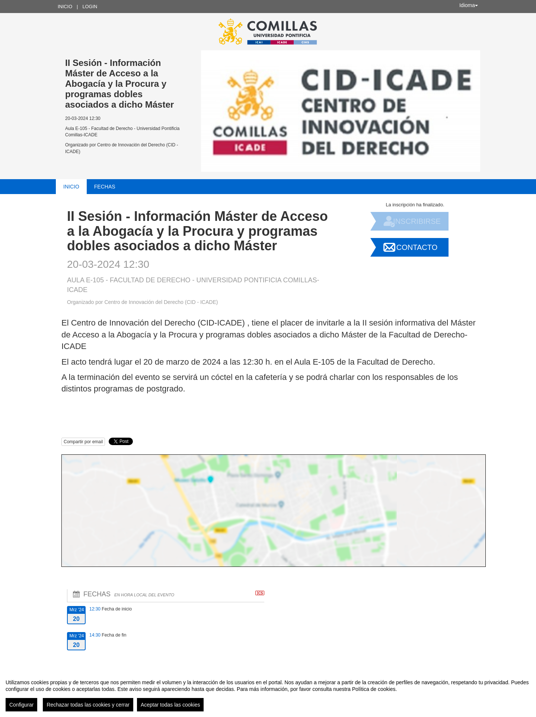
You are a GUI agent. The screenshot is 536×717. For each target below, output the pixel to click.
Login (89, 6)
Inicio (65, 6)
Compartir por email (83, 441)
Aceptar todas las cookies (170, 705)
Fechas (104, 187)
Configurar (21, 705)
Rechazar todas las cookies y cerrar (88, 705)
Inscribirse (417, 221)
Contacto (416, 247)
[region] (268, 692)
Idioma (468, 5)
